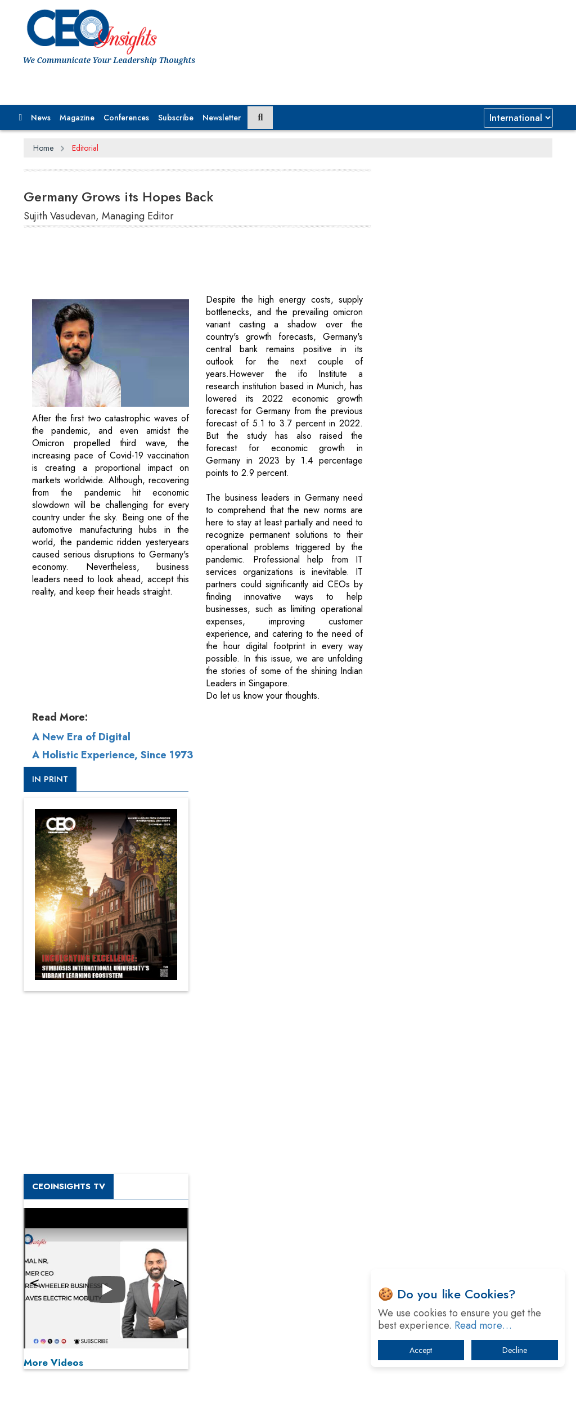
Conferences (126, 117)
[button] (21, 117)
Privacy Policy (160, 1359)
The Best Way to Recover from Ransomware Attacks (459, 1204)
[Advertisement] (228, 265)
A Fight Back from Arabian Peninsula (470, 1047)
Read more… (483, 1325)
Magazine (77, 117)
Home (43, 148)
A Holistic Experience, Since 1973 (112, 755)
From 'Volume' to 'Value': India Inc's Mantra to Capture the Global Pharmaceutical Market (468, 1012)
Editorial (85, 148)
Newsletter (221, 117)
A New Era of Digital (81, 737)
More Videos (417, 761)
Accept (421, 1350)
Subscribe (176, 117)
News (41, 117)
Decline (514, 1350)
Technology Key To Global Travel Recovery (463, 1123)
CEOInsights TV (432, 585)
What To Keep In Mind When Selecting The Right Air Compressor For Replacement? (473, 1163)
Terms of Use (226, 1359)
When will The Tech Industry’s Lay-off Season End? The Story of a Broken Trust (471, 1082)
